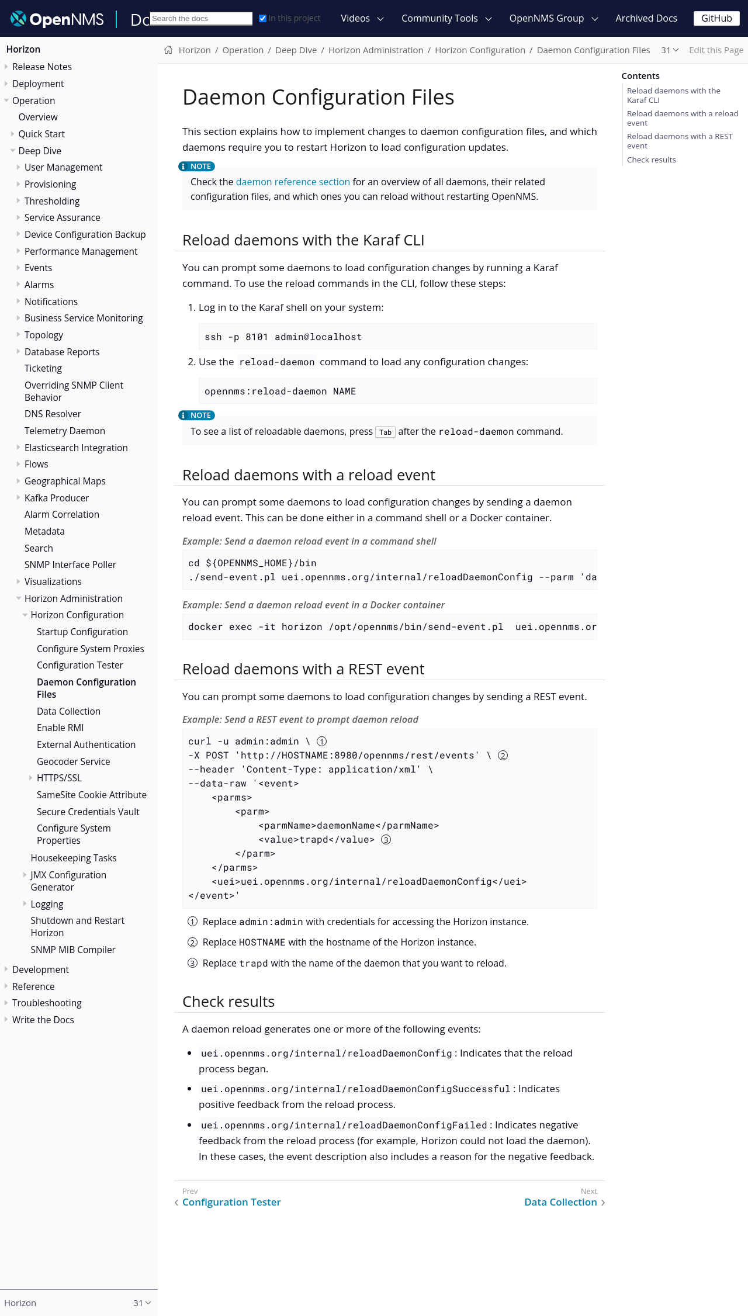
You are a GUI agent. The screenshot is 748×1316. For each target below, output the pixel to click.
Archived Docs (647, 18)
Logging (47, 904)
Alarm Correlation (62, 514)
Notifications (51, 301)
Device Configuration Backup (85, 234)
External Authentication (86, 744)
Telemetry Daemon (65, 430)
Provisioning (51, 184)
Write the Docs (43, 1019)
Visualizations (53, 581)
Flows (37, 464)
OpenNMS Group (547, 18)
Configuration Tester (80, 665)
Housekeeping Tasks (74, 857)
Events (38, 267)
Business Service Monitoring (84, 317)
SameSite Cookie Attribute (92, 794)
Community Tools (439, 18)
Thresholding (52, 201)
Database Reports (62, 351)
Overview (38, 116)
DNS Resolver (53, 413)
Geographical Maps (65, 481)
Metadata (45, 531)
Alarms (39, 284)
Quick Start (42, 133)
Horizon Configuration (77, 614)
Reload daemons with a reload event (683, 118)
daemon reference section (293, 181)
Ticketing (43, 368)
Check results (651, 159)
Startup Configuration (82, 631)
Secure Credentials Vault (88, 811)
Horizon (23, 49)
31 (666, 50)
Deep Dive (40, 150)
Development (40, 969)
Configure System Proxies (90, 648)
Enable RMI (60, 727)
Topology (44, 334)
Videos (355, 18)
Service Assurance (63, 217)
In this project (289, 17)
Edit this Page (716, 50)
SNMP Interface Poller (70, 564)
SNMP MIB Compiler (73, 949)
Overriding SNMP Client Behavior (74, 391)
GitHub (716, 18)
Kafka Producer (57, 497)
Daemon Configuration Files (86, 688)
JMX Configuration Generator (69, 881)
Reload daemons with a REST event (680, 141)
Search (39, 548)
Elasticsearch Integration (76, 447)
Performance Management (81, 251)
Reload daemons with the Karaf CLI (674, 95)
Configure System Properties (74, 834)
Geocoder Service (73, 761)
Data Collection (69, 711)
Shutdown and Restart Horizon (78, 926)
